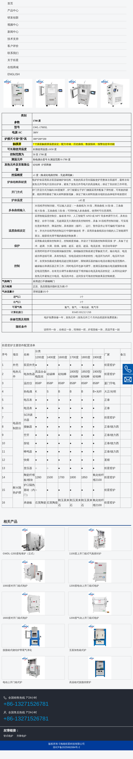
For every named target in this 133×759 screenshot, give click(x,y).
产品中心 (13, 10)
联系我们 (13, 53)
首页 (10, 3)
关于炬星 (13, 60)
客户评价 (13, 45)
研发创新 (13, 17)
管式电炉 (8, 735)
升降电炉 (21, 735)
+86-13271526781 (26, 704)
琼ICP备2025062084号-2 (66, 747)
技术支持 (13, 38)
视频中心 (13, 24)
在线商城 (13, 67)
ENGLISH (13, 74)
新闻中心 (13, 31)
